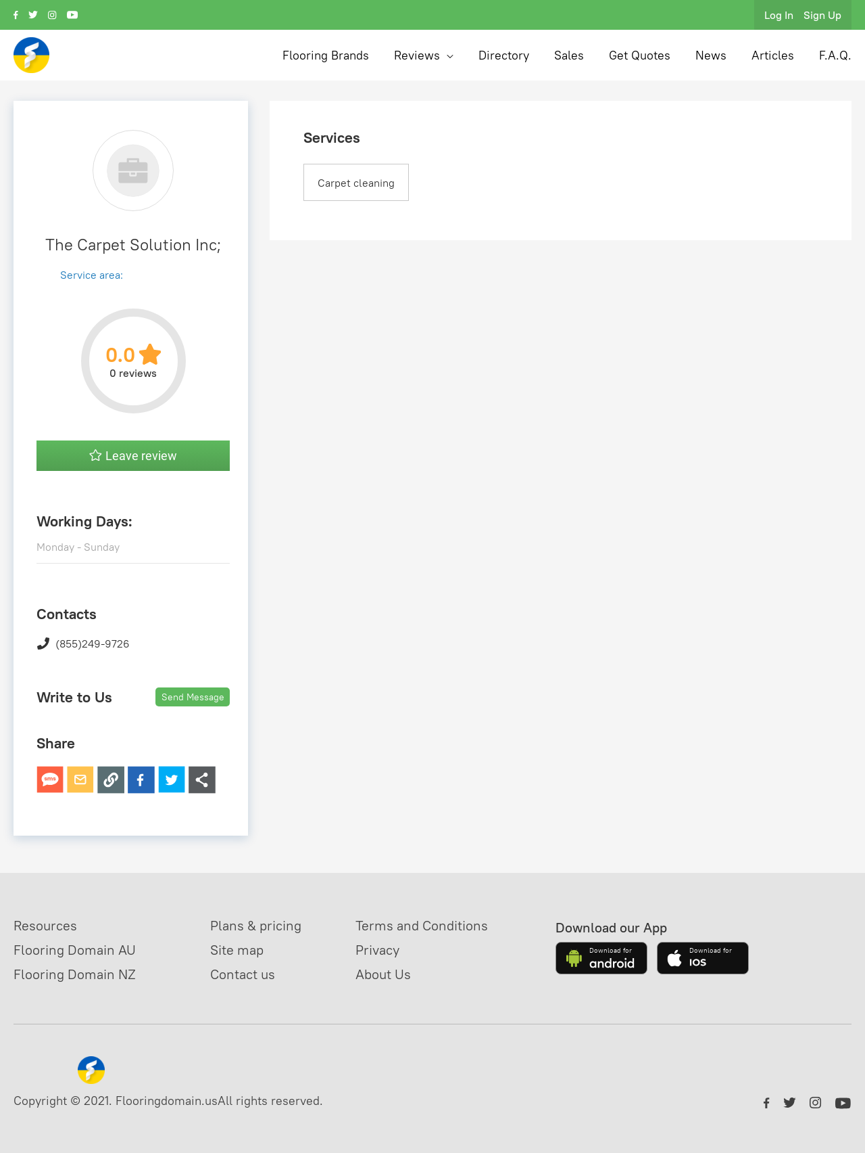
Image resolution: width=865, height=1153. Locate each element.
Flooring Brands (325, 55)
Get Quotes (639, 55)
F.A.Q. (835, 55)
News (710, 55)
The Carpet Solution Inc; (133, 244)
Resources (45, 925)
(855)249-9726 (83, 643)
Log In (778, 15)
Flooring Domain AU (75, 949)
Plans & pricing (255, 925)
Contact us (242, 974)
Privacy (377, 949)
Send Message (193, 697)
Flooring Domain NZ (75, 974)
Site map (237, 949)
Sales (569, 55)
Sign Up (822, 15)
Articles (772, 55)
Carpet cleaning (356, 182)
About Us (383, 974)
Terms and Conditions (421, 925)
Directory (503, 55)
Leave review (133, 456)
